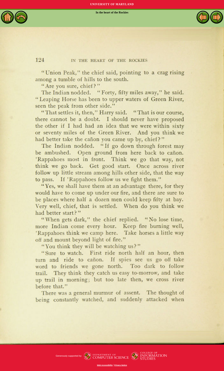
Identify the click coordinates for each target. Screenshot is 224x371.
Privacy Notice (120, 365)
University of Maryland (112, 4)
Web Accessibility (105, 365)
